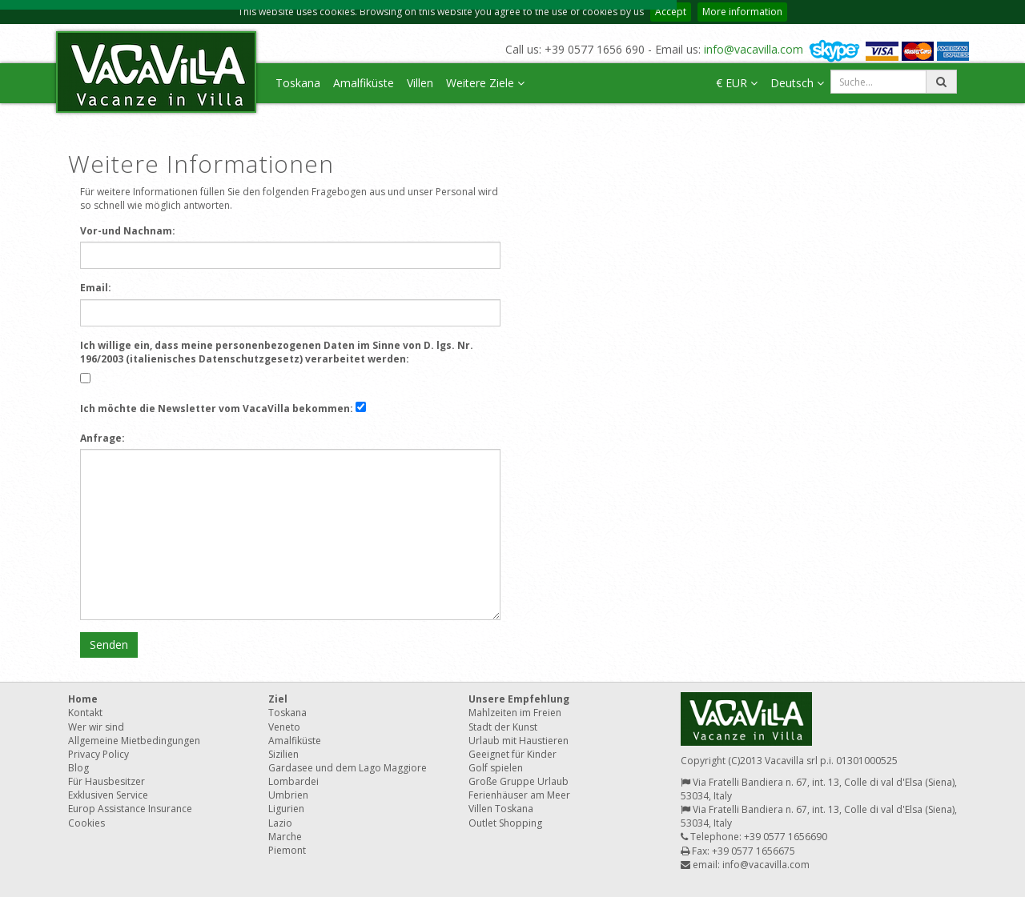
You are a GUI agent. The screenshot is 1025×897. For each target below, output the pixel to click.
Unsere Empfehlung (518, 699)
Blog (78, 768)
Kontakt (85, 712)
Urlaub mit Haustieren (518, 740)
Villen (420, 82)
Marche (285, 836)
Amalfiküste (363, 82)
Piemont (287, 850)
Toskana (297, 82)
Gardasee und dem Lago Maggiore (347, 768)
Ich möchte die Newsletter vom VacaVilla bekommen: (216, 408)
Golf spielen (495, 768)
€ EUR (737, 82)
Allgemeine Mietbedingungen (134, 740)
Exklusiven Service (108, 795)
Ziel (277, 699)
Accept (670, 11)
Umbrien (288, 795)
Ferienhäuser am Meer (519, 795)
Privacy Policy (98, 754)
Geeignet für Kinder (512, 754)
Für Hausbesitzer (106, 781)
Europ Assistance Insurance (130, 808)
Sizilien (283, 754)
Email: (95, 287)
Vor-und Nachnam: (127, 231)
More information (742, 11)
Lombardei (293, 781)
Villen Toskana (500, 808)
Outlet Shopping (505, 823)
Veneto (284, 727)
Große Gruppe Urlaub (518, 781)
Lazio (280, 823)
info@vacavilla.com (753, 49)
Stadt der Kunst (502, 727)
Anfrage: (102, 438)
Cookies (86, 823)
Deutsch (797, 82)
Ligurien (286, 808)
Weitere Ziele (485, 82)
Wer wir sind (96, 727)
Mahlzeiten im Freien (514, 712)
